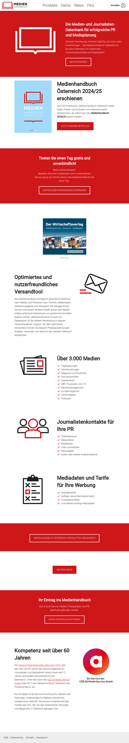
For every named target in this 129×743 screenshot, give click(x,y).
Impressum (42, 737)
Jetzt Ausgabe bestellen (75, 126)
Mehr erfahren (78, 62)
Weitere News (64, 569)
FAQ (90, 5)
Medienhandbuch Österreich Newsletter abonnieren (64, 538)
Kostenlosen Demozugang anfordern (64, 190)
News (79, 5)
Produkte (50, 5)
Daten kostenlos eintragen (64, 619)
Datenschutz (17, 737)
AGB (6, 737)
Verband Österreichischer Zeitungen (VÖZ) (39, 665)
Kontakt (30, 737)
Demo (66, 5)
